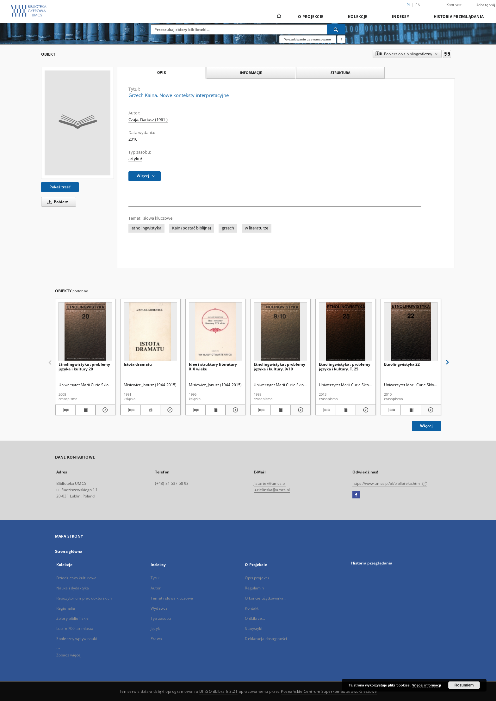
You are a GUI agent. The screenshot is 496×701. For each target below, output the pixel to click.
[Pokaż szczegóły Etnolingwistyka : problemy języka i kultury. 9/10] (299, 410)
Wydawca (159, 608)
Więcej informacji (426, 685)
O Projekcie (310, 16)
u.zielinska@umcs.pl (272, 489)
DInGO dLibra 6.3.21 (218, 691)
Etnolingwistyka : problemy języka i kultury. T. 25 (344, 366)
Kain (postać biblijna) (191, 228)
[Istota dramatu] (150, 331)
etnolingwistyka (146, 228)
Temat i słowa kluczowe (172, 598)
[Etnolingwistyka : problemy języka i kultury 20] (85, 331)
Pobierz (56, 201)
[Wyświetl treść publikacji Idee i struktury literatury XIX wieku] (215, 410)
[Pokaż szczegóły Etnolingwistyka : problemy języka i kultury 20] (104, 410)
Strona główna (69, 551)
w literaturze (256, 228)
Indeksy (400, 16)
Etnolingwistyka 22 (402, 364)
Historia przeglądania (459, 16)
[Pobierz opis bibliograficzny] (65, 410)
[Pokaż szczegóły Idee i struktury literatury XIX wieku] (234, 410)
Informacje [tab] (251, 72)
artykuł (135, 159)
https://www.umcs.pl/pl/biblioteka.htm (389, 483)
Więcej (426, 426)
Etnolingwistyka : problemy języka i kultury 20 (84, 366)
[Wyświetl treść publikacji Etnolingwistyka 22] (410, 410)
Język (155, 628)
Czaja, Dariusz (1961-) (148, 119)
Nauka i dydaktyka (72, 588)
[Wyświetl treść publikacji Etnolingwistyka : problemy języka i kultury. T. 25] (346, 410)
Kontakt (251, 608)
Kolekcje (357, 16)
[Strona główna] (278, 16)
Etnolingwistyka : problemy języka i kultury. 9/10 (279, 366)
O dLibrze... (255, 618)
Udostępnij (485, 5)
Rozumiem (464, 685)
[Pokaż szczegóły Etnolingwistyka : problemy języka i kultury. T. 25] (365, 410)
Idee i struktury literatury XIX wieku (213, 366)
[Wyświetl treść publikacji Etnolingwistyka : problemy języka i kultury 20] (85, 410)
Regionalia (65, 608)
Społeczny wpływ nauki (76, 638)
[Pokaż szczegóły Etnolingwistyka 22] (430, 410)
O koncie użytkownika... (265, 598)
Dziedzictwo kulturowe (76, 578)
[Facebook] (356, 495)
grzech (228, 228)
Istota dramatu (138, 364)
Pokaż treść (60, 187)
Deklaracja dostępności (266, 638)
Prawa (156, 638)
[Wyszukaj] (336, 29)
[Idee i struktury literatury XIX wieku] (215, 331)
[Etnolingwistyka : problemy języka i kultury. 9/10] (280, 331)
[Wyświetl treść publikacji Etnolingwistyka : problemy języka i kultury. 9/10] (280, 410)
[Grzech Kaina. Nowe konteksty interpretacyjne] (77, 122)
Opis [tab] (161, 72)
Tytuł (155, 578)
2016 (132, 139)
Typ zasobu (161, 618)
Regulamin (254, 588)
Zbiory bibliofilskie (72, 618)
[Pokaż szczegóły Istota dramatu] (169, 410)
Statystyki (253, 628)
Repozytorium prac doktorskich (84, 598)
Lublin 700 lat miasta (75, 628)
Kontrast (454, 4)
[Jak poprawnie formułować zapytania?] (341, 39)
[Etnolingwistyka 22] (410, 331)
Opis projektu (257, 578)
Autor (156, 588)
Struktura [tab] (340, 72)
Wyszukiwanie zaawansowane (307, 39)
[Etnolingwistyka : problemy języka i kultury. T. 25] (345, 331)
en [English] (418, 5)
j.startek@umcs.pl (270, 483)
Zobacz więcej (69, 655)
